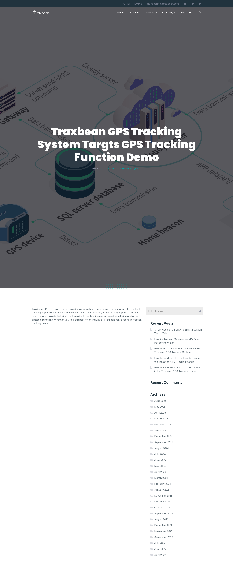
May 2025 (159, 406)
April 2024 (160, 471)
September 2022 (163, 537)
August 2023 (161, 519)
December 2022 (163, 525)
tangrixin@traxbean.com (163, 3)
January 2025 (162, 430)
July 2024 (160, 454)
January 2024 (162, 489)
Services (151, 13)
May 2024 (160, 466)
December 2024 (163, 436)
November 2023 (163, 501)
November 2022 (163, 531)
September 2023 (163, 513)
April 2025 (160, 412)
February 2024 (162, 483)
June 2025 (160, 400)
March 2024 (161, 477)
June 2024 (160, 460)
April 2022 (160, 554)
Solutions (134, 13)
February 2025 (162, 424)
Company (169, 13)
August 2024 (161, 448)
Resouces (187, 13)
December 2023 (163, 495)
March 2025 (161, 418)
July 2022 (159, 543)
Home (120, 13)
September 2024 (163, 442)
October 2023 (162, 507)
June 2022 (160, 549)
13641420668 (132, 3)
